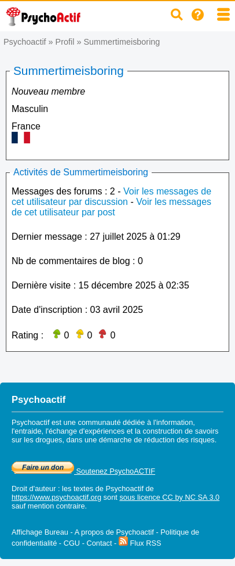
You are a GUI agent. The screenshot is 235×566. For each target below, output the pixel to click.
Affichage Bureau (40, 532)
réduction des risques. (180, 439)
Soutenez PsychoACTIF (83, 471)
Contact (99, 543)
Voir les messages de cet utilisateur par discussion (111, 196)
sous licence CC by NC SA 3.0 (169, 497)
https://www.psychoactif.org (56, 497)
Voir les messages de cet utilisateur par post (111, 207)
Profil (65, 41)
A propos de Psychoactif (114, 532)
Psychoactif (24, 41)
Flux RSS (140, 543)
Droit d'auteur (34, 488)
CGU (72, 543)
